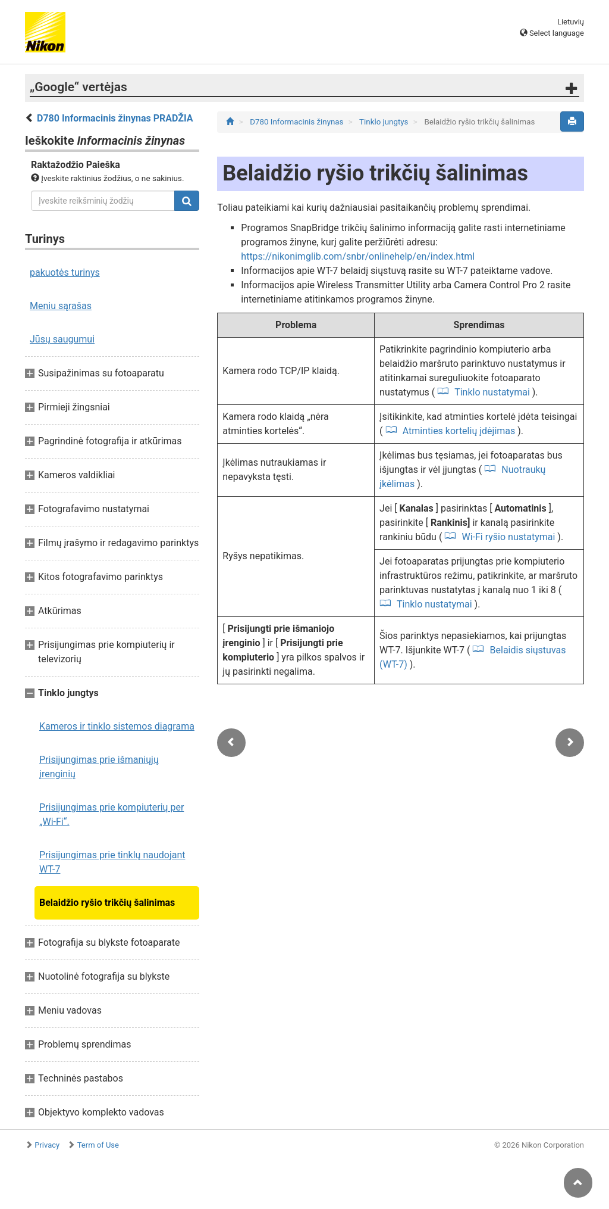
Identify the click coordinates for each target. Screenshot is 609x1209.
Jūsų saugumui (62, 339)
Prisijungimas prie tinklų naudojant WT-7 (112, 862)
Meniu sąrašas (61, 305)
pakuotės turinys (65, 272)
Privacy (46, 1145)
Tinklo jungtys (384, 121)
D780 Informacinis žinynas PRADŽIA (115, 118)
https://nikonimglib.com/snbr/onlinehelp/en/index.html (358, 256)
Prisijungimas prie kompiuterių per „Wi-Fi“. (111, 814)
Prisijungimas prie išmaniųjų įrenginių (99, 767)
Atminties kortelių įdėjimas (459, 431)
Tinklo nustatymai (492, 392)
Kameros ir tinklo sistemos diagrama (116, 726)
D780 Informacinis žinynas (298, 121)
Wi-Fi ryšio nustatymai (509, 537)
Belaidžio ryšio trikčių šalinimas (107, 902)
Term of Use (98, 1145)
